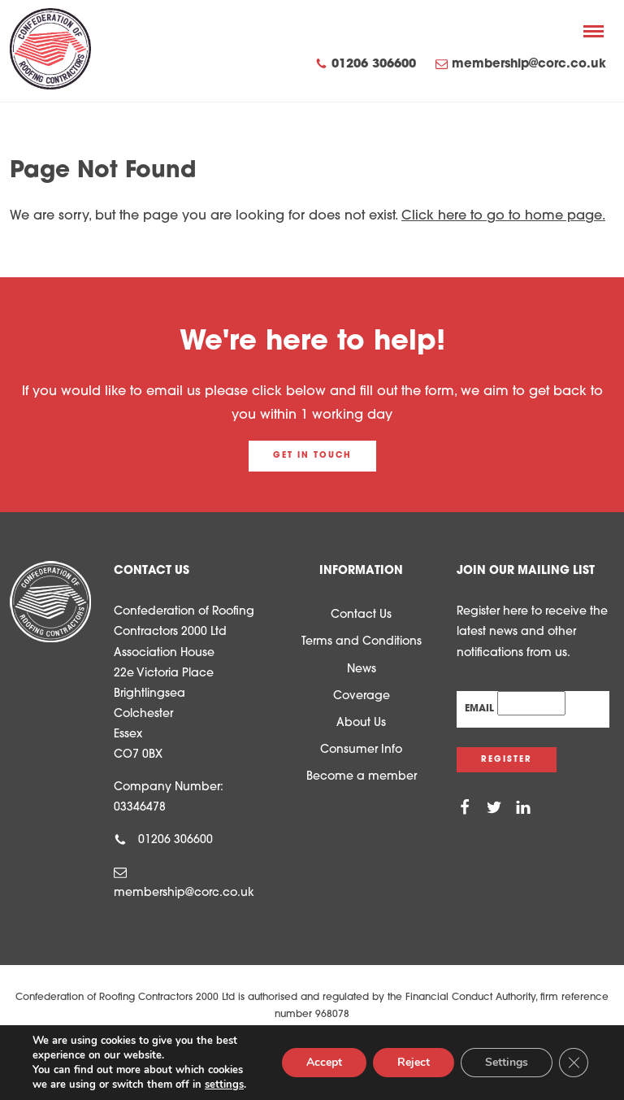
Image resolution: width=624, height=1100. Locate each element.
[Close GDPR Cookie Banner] (573, 1062)
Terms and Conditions (361, 642)
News (361, 669)
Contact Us (361, 615)
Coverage (361, 696)
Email (481, 709)
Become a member (361, 777)
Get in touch (312, 455)
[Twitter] (494, 808)
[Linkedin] (523, 808)
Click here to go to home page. (503, 216)
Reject (413, 1062)
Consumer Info (361, 750)
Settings (506, 1062)
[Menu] (593, 30)
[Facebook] (465, 808)
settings (224, 1084)
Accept (324, 1062)
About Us (361, 723)
